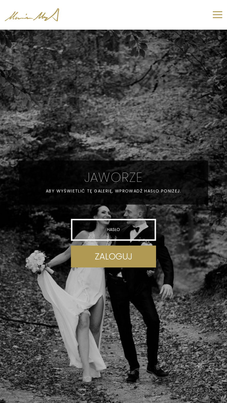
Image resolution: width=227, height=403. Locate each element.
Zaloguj (113, 256)
